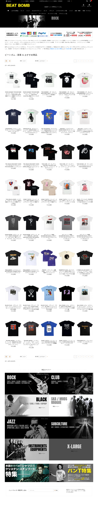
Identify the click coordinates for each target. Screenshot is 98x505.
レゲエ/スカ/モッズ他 (61, 10)
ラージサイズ (42, 13)
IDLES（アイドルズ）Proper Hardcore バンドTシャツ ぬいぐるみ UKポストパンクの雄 (85, 201)
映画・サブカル (87, 10)
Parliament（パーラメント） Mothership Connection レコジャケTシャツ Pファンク (13, 271)
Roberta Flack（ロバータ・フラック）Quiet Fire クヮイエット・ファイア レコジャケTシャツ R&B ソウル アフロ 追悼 (67, 272)
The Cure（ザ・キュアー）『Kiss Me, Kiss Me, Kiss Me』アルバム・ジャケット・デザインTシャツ (49, 166)
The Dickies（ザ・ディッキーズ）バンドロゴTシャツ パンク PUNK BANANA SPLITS (85, 165)
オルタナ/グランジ (36, 10)
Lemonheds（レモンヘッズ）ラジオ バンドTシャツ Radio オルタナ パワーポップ (13, 130)
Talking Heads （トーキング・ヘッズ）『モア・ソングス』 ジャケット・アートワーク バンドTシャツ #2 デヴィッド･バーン (31, 343)
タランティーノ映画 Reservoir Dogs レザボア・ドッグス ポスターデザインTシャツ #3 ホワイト (85, 236)
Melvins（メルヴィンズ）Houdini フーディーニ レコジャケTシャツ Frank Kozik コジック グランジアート (84, 130)
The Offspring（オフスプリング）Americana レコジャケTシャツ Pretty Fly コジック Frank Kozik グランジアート (49, 130)
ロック (22, 10)
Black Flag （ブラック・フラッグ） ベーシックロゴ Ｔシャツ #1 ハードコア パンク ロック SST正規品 (13, 307)
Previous (19, 1)
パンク (28, 10)
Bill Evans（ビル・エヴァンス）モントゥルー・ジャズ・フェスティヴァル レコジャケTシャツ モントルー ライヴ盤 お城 (85, 307)
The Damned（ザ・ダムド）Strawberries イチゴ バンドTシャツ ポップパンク (85, 93)
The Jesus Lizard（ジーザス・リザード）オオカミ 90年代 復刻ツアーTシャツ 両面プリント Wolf (13, 201)
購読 (56, 490)
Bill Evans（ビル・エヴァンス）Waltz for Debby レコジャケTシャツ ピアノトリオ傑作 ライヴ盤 (67, 307)
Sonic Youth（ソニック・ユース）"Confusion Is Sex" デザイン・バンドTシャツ (67, 342)
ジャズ (71, 10)
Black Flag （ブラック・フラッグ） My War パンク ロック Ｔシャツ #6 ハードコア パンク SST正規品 (49, 307)
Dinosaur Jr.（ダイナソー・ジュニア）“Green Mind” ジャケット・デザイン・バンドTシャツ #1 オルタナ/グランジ (31, 130)
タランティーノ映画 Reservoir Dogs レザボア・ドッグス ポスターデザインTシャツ (49, 236)
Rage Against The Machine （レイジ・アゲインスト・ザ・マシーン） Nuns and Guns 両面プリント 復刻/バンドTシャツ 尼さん (13, 94)
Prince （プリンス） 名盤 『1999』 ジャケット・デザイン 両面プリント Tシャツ (49, 271)
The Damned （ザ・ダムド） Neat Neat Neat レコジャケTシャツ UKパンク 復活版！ (49, 93)
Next (71, 1)
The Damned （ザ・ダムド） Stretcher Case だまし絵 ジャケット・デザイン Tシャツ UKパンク (67, 94)
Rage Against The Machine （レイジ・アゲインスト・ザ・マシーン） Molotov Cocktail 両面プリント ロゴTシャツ (31, 94)
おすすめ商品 (15, 10)
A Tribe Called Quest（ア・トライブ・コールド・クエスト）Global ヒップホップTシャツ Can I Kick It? (85, 272)
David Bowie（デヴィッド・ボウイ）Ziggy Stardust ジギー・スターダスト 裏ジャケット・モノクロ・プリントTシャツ (13, 236)
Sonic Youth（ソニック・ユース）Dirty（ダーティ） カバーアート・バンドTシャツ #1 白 (67, 201)
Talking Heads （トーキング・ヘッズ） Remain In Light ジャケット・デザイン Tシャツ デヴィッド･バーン (13, 342)
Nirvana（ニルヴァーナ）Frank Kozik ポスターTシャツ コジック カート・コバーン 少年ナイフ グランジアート (67, 130)
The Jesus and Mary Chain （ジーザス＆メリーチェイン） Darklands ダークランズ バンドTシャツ (31, 166)
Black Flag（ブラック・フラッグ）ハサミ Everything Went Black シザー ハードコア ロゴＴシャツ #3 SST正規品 (31, 307)
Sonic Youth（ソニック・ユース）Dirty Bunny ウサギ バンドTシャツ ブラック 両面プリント (31, 201)
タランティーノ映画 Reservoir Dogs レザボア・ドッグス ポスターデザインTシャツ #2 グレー (67, 236)
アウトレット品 (63, 13)
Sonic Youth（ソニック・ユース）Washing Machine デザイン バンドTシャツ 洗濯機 (49, 342)
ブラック (51, 10)
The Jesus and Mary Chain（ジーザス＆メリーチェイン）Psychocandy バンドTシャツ (13, 165)
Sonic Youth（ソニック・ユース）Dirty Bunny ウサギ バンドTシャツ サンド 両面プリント (49, 201)
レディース (34, 13)
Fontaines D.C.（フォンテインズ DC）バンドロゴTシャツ (85, 341)
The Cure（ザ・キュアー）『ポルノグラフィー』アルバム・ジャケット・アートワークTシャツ (67, 166)
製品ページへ (12, 385)
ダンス (45, 10)
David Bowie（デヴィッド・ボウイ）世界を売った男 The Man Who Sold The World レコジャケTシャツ (31, 236)
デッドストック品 (52, 13)
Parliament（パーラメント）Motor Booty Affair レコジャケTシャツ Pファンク (31, 271)
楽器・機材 (77, 10)
